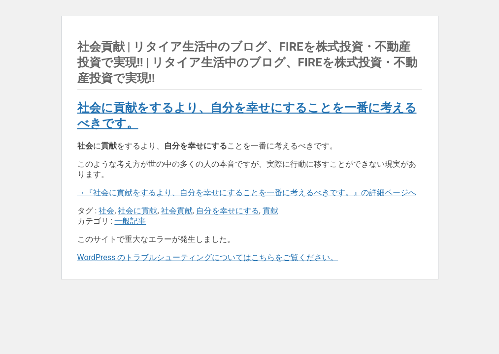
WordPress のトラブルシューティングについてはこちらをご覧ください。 (207, 257)
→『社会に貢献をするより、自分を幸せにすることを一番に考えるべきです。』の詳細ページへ (246, 192)
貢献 (270, 210)
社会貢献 (177, 210)
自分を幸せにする (227, 210)
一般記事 (130, 221)
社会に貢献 (137, 210)
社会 (106, 210)
